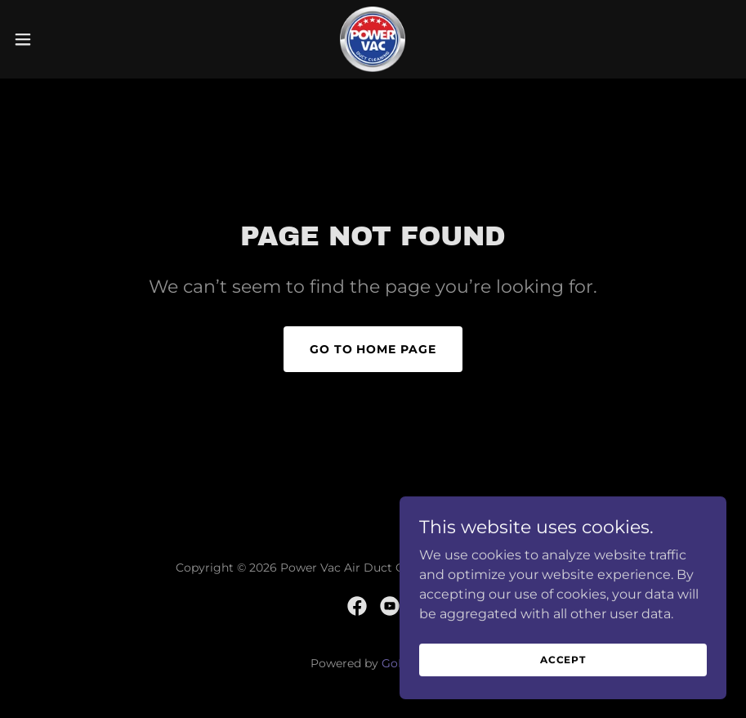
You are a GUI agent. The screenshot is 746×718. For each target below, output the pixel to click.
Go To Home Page (373, 349)
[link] (372, 39)
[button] (62, 39)
